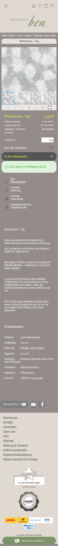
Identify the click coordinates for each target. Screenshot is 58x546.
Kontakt (8, 422)
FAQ (6, 436)
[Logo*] (29, 10)
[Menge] (47, 140)
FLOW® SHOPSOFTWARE (29, 535)
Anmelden (9, 427)
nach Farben (24, 35)
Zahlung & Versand (15, 445)
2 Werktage (14, 129)
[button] (6, 5)
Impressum (10, 417)
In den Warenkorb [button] (15, 156)
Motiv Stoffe (8, 35)
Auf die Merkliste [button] (15, 148)
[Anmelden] (33, 5)
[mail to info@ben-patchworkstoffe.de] (33, 404)
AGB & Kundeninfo (15, 450)
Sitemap (8, 441)
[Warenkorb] (46, 5)
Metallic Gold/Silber (45, 35)
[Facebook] (42, 404)
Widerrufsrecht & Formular (20, 459)
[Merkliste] (39, 5)
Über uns (9, 431)
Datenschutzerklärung (17, 454)
